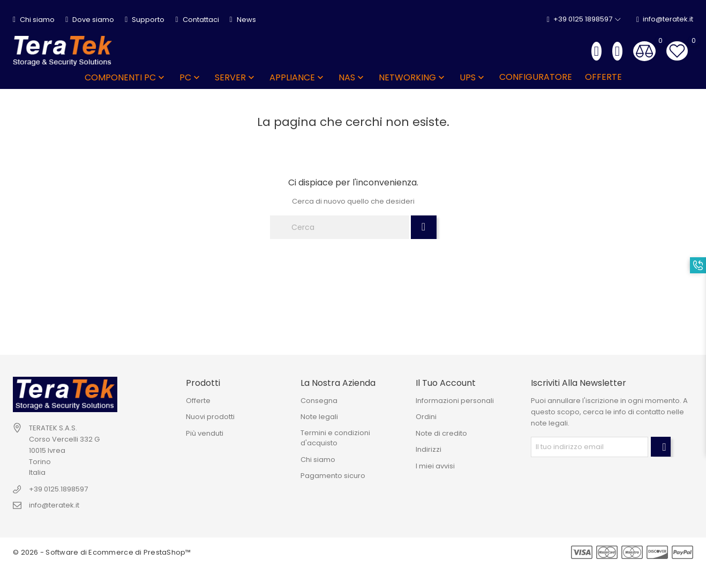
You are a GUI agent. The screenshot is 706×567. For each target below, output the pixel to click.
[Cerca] (339, 227)
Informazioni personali (455, 401)
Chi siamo (34, 19)
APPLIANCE (297, 77)
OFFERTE (603, 77)
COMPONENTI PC (126, 77)
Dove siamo (89, 19)
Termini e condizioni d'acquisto (335, 438)
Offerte (198, 401)
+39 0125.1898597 (58, 489)
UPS (473, 77)
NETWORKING (413, 77)
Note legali (319, 417)
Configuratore (535, 77)
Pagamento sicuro (333, 476)
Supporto (144, 19)
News (243, 19)
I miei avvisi (435, 466)
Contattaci (197, 19)
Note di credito (441, 433)
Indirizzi (428, 449)
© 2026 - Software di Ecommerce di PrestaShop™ (102, 552)
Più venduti (204, 433)
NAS (352, 77)
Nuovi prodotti (210, 417)
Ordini (426, 417)
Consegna (319, 401)
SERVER (236, 77)
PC (190, 77)
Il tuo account (446, 383)
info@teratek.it (664, 19)
